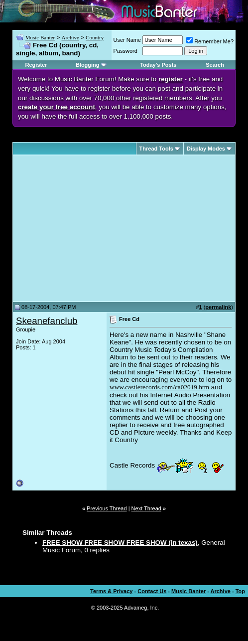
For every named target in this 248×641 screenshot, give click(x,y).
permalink (218, 307)
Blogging (88, 65)
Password (125, 51)
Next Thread (146, 508)
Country (95, 37)
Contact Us (151, 591)
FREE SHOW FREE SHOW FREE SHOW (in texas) (120, 542)
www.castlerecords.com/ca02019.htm (159, 387)
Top (240, 591)
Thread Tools (156, 149)
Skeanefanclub (46, 321)
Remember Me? (210, 41)
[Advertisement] (99, 228)
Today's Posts (158, 65)
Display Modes (206, 149)
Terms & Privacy (111, 591)
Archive (70, 37)
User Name (127, 40)
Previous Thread (107, 508)
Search (215, 65)
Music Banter (40, 37)
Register (36, 65)
